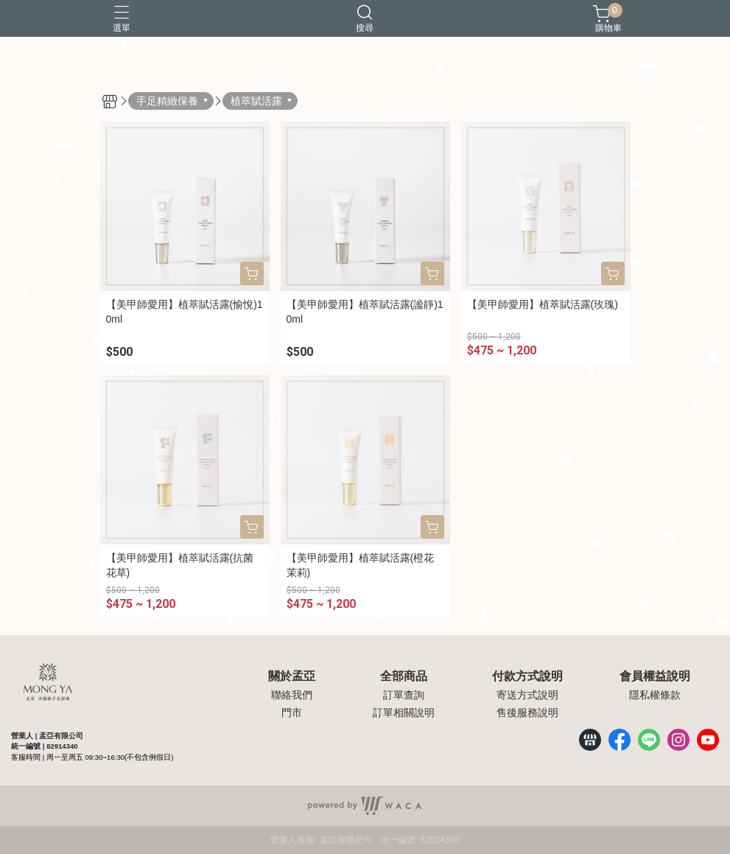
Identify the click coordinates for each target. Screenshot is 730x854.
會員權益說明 (655, 676)
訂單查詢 (403, 695)
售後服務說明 (527, 712)
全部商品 (403, 676)
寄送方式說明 (527, 695)
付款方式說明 (527, 676)
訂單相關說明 (404, 712)
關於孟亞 (291, 676)
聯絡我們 (291, 695)
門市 (291, 712)
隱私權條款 (655, 695)
